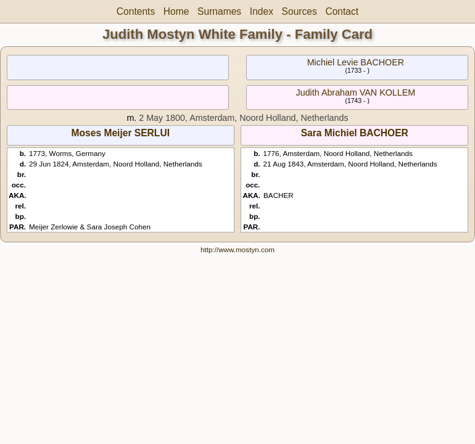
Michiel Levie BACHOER (355, 62)
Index (261, 11)
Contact (341, 11)
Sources (299, 11)
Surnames (219, 11)
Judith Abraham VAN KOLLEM (356, 92)
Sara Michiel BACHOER (354, 133)
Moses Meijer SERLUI (121, 133)
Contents (136, 11)
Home (176, 11)
